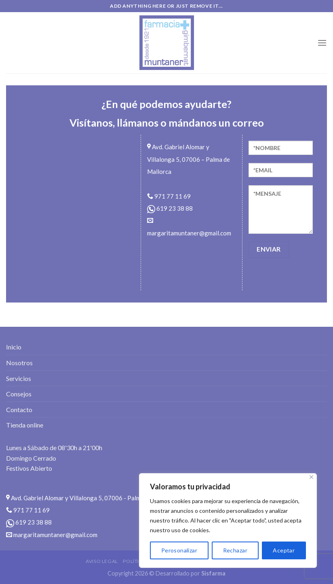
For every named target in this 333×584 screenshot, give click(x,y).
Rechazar (235, 550)
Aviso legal (102, 561)
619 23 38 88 (170, 208)
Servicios (18, 378)
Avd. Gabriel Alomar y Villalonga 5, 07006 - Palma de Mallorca (91, 497)
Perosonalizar (179, 550)
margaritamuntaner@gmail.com (51, 534)
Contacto (19, 409)
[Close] (311, 477)
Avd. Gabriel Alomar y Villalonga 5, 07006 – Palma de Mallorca (188, 159)
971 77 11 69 (169, 196)
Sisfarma (213, 573)
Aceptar (284, 550)
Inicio (13, 347)
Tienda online (24, 425)
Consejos (19, 394)
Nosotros (19, 362)
